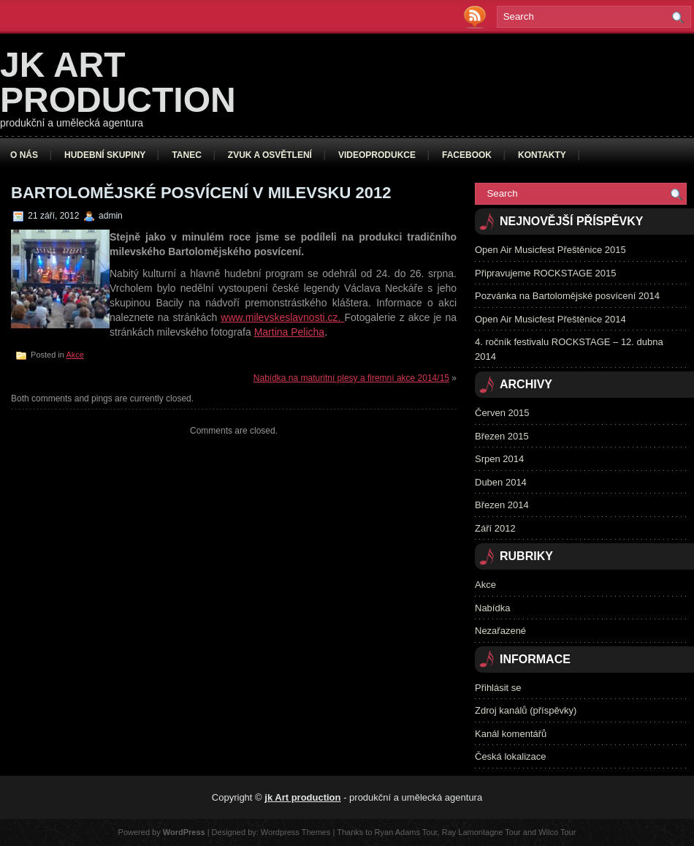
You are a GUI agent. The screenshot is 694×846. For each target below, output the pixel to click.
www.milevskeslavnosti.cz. (282, 317)
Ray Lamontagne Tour (481, 832)
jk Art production (118, 82)
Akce (74, 354)
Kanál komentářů (510, 733)
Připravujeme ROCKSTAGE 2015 (545, 273)
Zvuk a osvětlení (270, 155)
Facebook (467, 155)
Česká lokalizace (510, 756)
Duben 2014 (501, 482)
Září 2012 (495, 528)
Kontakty (542, 155)
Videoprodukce (377, 155)
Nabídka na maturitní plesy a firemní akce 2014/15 (351, 378)
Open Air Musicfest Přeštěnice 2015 (550, 249)
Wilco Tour (557, 832)
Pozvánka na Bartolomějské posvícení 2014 (567, 295)
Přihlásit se (498, 687)
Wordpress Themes (296, 832)
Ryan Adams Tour (406, 832)
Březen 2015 (502, 436)
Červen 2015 (502, 412)
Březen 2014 (502, 504)
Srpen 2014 (499, 458)
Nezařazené (500, 630)
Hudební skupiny (104, 155)
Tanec (186, 155)
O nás (24, 155)
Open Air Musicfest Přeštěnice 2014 (550, 319)
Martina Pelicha (289, 332)
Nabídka (492, 608)
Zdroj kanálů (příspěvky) (525, 710)
